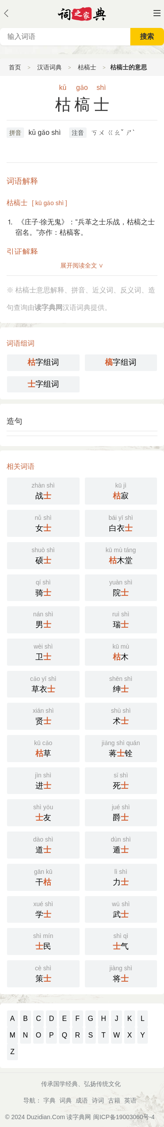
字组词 (43, 362)
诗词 (98, 1100)
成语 (82, 1100)
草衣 (43, 683)
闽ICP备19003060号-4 (123, 1116)
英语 (130, 1100)
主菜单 (157, 13)
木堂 (121, 555)
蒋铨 (121, 748)
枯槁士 (87, 67)
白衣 (121, 522)
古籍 (114, 1100)
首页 (15, 67)
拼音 (15, 132)
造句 (14, 421)
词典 (65, 1100)
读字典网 (78, 1116)
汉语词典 (49, 67)
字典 (49, 1100)
